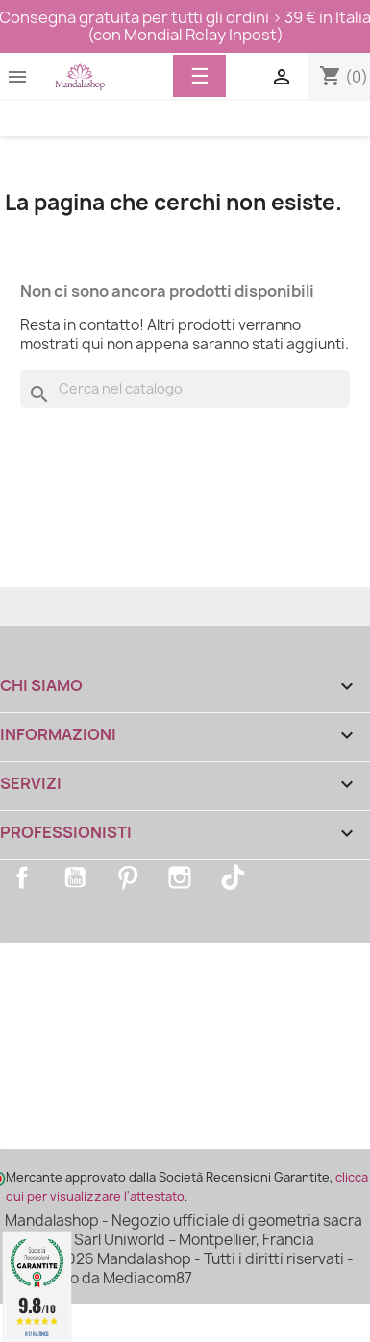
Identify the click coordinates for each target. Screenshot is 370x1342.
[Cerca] (185, 389)
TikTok (232, 877)
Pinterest (127, 877)
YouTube (75, 877)
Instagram (179, 877)
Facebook (22, 877)
